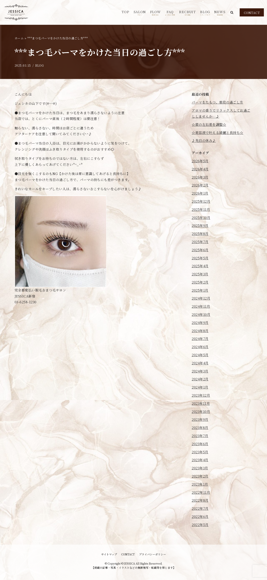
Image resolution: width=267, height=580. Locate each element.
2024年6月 (200, 347)
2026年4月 (200, 169)
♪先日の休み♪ (204, 140)
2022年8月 (200, 500)
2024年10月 (201, 314)
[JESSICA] (16, 12)
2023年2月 (200, 476)
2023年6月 (200, 443)
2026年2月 (200, 185)
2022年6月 (200, 516)
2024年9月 (200, 322)
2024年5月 (200, 354)
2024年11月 (201, 306)
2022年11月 (201, 492)
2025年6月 (200, 250)
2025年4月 (200, 266)
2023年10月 (201, 411)
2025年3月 (200, 274)
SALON (140, 12)
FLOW (155, 12)
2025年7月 (200, 241)
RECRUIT (187, 12)
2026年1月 (200, 193)
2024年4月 (200, 363)
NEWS (219, 12)
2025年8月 (200, 233)
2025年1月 (200, 290)
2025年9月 (200, 225)
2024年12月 (201, 298)
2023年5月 (200, 452)
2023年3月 (200, 468)
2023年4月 (200, 460)
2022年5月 (200, 524)
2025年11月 (201, 209)
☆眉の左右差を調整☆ (209, 124)
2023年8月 (200, 427)
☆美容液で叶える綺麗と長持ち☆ (217, 132)
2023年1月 (200, 484)
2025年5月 (200, 258)
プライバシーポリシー (152, 554)
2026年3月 (200, 177)
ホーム (19, 38)
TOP (125, 11)
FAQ (170, 12)
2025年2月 (200, 282)
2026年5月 (200, 161)
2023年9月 (200, 419)
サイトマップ (109, 554)
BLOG (205, 12)
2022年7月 (200, 508)
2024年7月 (200, 338)
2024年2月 (200, 379)
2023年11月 (201, 403)
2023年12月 (201, 395)
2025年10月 (201, 217)
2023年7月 (200, 435)
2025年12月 (201, 201)
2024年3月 (200, 371)
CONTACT (252, 12)
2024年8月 (200, 330)
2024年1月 (200, 387)
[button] (231, 12)
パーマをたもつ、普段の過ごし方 (217, 102)
